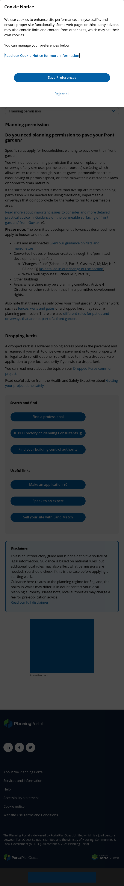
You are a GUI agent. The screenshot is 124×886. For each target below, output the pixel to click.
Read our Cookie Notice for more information (41, 55)
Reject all (62, 93)
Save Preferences (62, 77)
